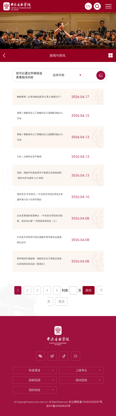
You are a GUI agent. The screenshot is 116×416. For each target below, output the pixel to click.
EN (88, 6)
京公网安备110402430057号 (85, 401)
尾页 (61, 301)
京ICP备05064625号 (58, 406)
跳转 (88, 290)
